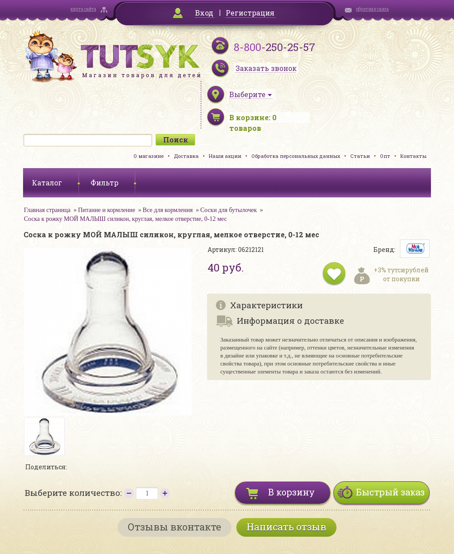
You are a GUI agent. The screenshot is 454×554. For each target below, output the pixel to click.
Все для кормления (168, 210)
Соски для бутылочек (228, 210)
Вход (204, 12)
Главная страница (47, 210)
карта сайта (83, 9)
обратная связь (372, 9)
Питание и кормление (106, 210)
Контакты (413, 156)
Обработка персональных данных (295, 156)
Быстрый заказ (390, 492)
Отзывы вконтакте (174, 526)
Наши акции (225, 156)
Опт (385, 156)
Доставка (186, 156)
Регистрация (250, 12)
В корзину (291, 492)
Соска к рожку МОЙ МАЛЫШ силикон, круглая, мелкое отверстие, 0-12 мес (125, 219)
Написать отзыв (286, 526)
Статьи (360, 156)
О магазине (148, 156)
